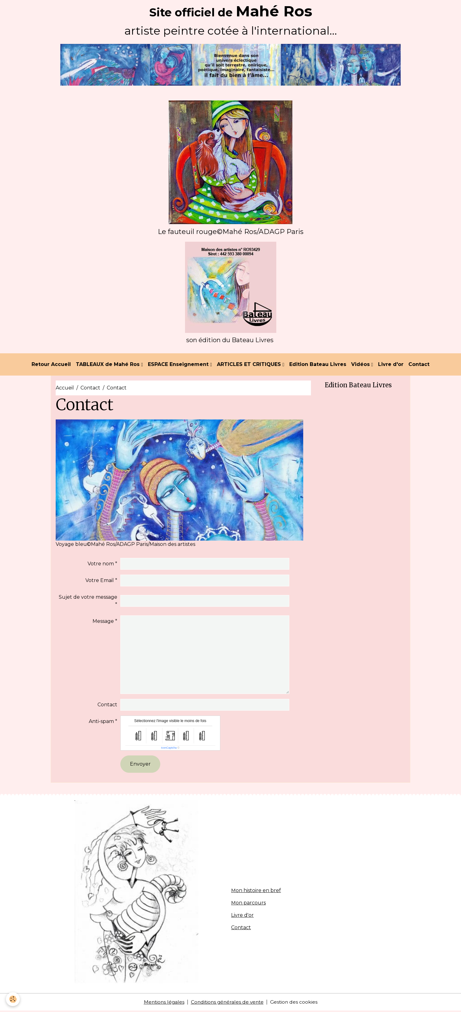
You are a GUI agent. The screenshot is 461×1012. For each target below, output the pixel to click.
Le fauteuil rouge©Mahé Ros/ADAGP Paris (231, 231)
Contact (418, 365)
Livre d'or (390, 365)
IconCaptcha (169, 748)
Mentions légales (162, 1003)
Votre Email (99, 581)
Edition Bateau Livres (317, 365)
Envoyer (140, 765)
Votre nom (101, 565)
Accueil (65, 389)
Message (103, 622)
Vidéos (361, 365)
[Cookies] (13, 999)
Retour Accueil (51, 365)
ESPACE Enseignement (179, 365)
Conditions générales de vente (227, 1003)
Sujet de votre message (88, 598)
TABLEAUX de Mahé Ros (108, 365)
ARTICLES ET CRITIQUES (249, 365)
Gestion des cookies (295, 1003)
